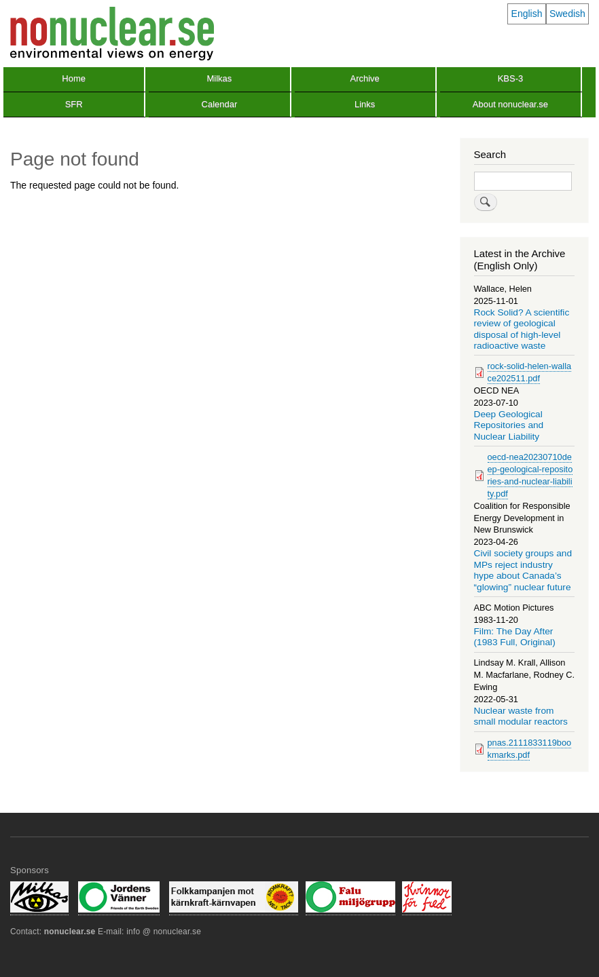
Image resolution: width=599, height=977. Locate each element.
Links (365, 104)
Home (74, 78)
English (527, 13)
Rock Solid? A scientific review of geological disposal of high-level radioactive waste (522, 329)
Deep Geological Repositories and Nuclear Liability (509, 425)
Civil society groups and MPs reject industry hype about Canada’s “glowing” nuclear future (523, 570)
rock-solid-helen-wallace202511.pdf (530, 372)
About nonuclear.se (510, 104)
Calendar (220, 104)
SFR (74, 104)
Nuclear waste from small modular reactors (521, 716)
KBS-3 (511, 78)
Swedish (567, 13)
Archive (364, 78)
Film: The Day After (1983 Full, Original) (515, 636)
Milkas (219, 78)
